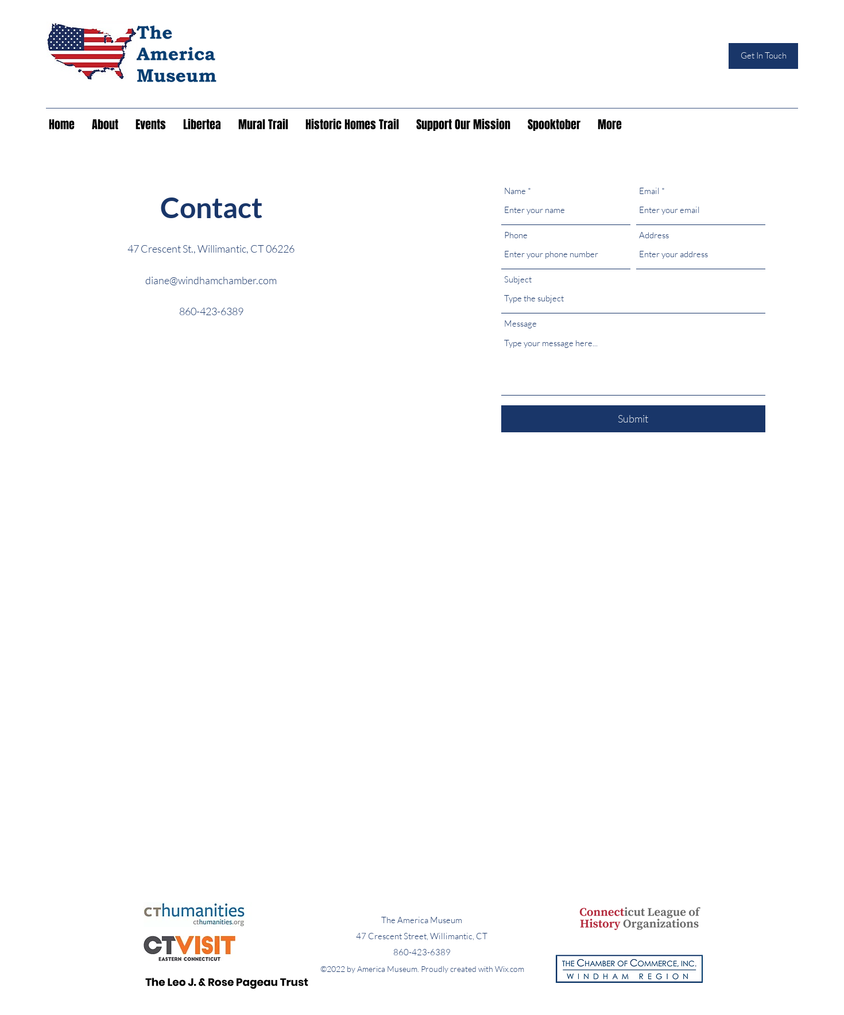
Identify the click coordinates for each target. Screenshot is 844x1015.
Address (654, 235)
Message (520, 323)
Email (649, 191)
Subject (518, 279)
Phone (516, 235)
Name (515, 191)
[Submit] (633, 418)
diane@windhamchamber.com (211, 280)
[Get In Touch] (763, 56)
